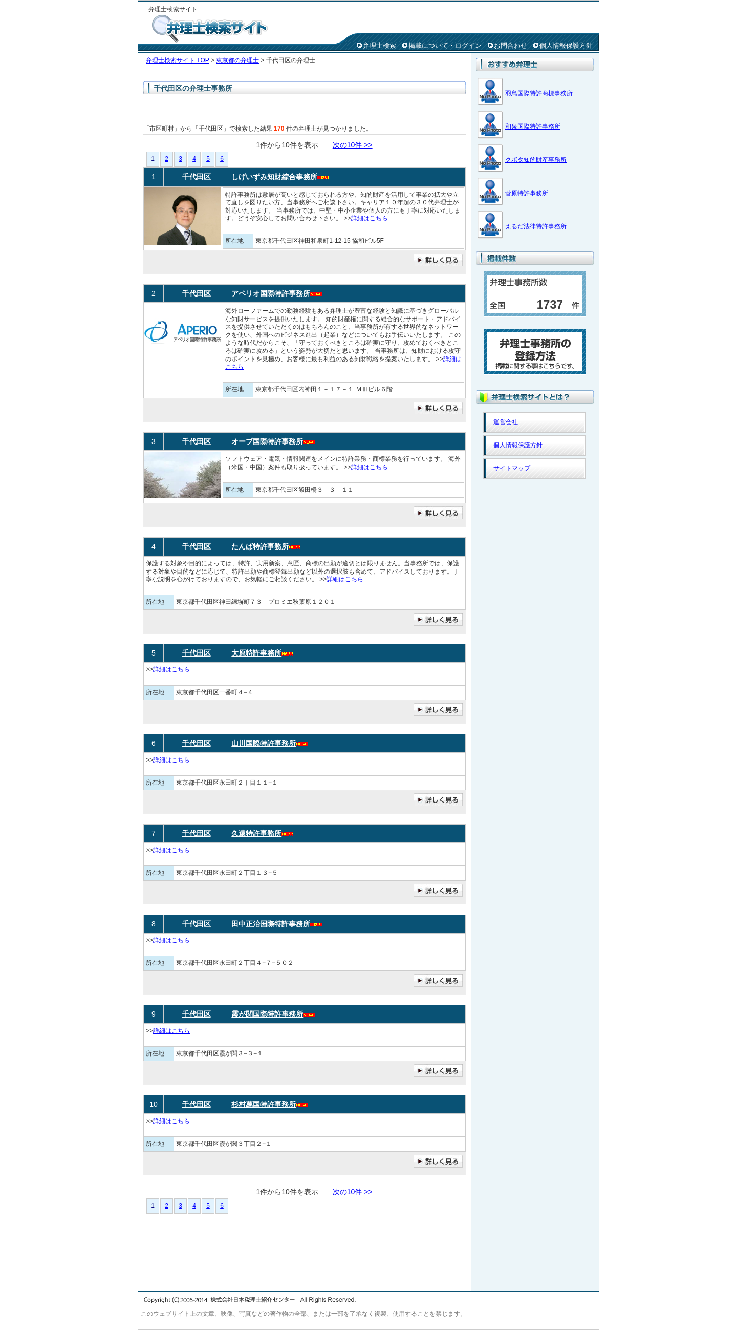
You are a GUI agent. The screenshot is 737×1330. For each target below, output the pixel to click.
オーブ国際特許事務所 (267, 441)
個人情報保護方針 (566, 45)
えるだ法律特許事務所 (536, 226)
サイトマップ (511, 468)
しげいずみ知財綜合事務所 (274, 177)
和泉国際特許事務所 (532, 126)
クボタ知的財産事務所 (536, 159)
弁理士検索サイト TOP (177, 60)
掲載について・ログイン (445, 45)
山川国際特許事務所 (263, 743)
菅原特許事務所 (526, 193)
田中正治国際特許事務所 (270, 924)
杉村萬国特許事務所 (263, 1104)
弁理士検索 (379, 45)
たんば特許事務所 (260, 546)
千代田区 (196, 177)
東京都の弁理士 (237, 60)
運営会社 (505, 422)
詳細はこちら (369, 218)
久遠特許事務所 (256, 833)
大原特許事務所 (256, 653)
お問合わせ (510, 45)
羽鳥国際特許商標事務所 (539, 93)
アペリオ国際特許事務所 (270, 293)
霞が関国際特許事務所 (267, 1014)
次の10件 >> (353, 145)
